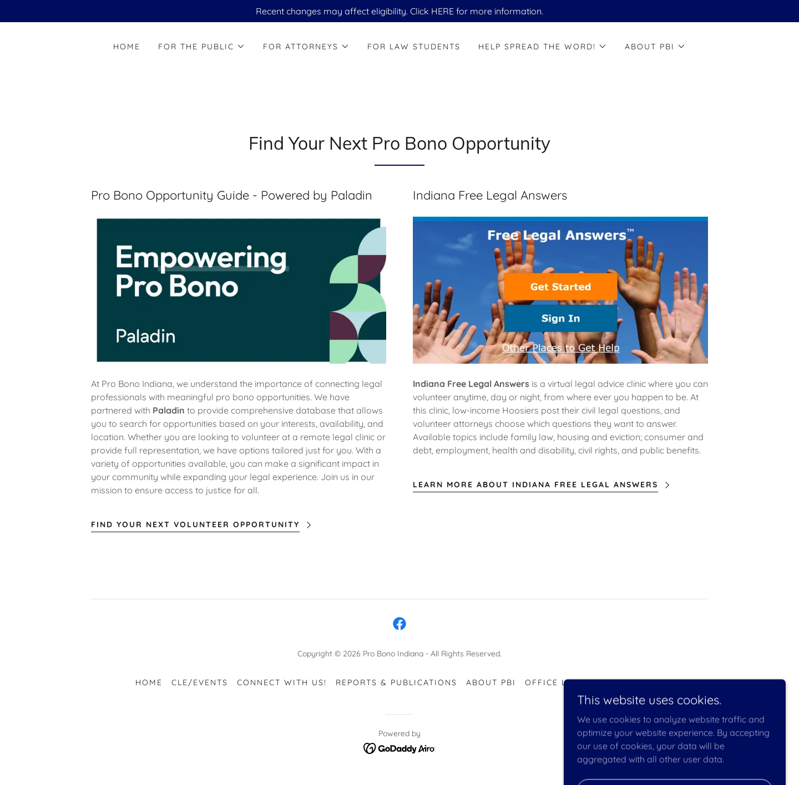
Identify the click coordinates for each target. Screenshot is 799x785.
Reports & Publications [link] (396, 682)
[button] (201, 46)
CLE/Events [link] (199, 682)
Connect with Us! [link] (282, 682)
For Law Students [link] (414, 47)
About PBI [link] (491, 682)
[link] (399, 624)
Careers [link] (643, 682)
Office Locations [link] (569, 682)
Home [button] (149, 682)
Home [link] (126, 47)
